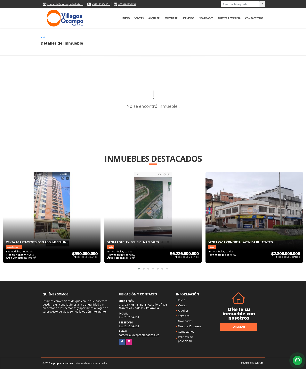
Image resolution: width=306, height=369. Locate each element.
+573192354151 (101, 4)
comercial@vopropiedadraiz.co (65, 4)
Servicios (188, 18)
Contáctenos (254, 18)
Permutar (171, 18)
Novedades (206, 18)
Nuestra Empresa (229, 18)
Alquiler (154, 18)
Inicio (126, 18)
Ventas (139, 18)
